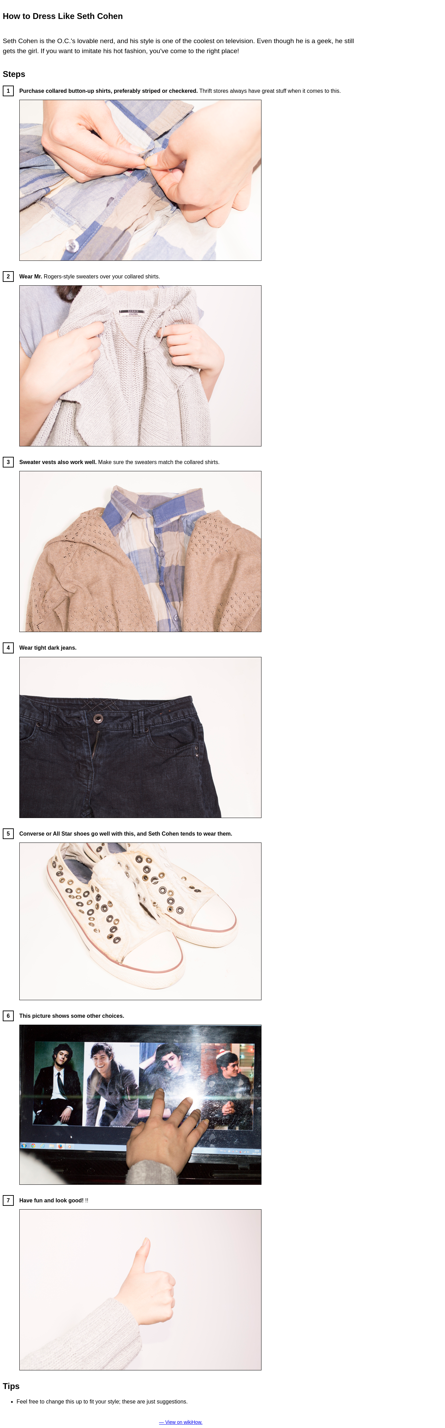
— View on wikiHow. (180, 1422)
